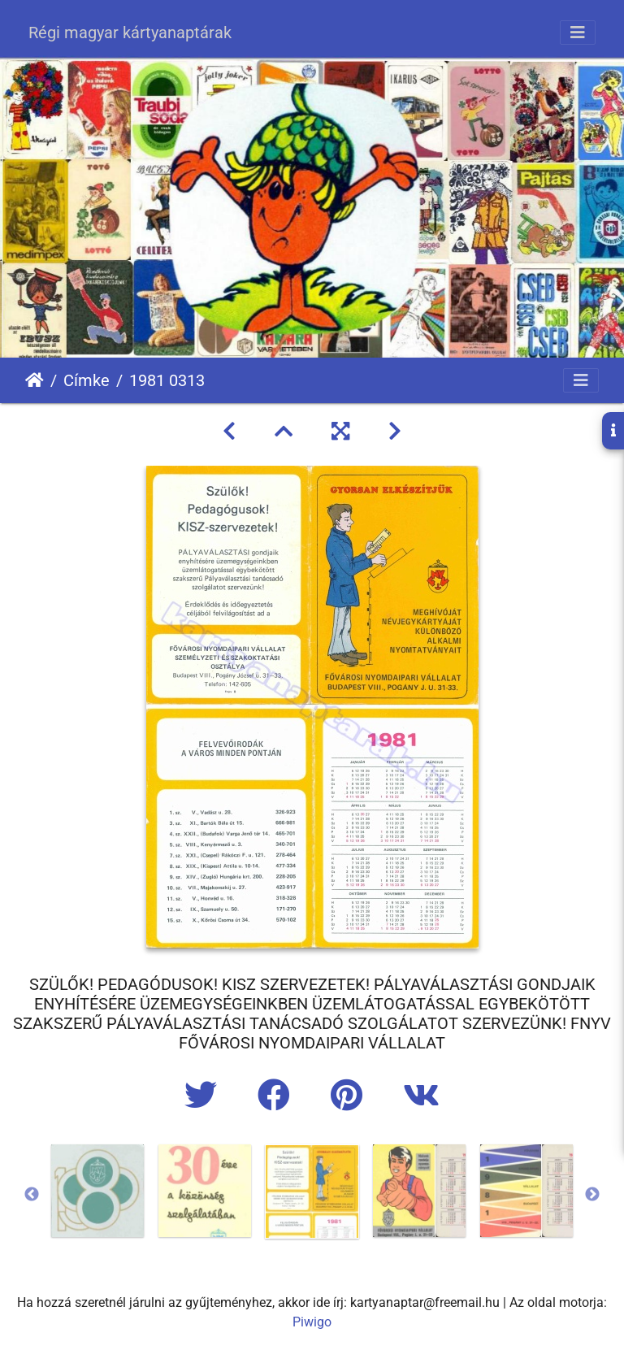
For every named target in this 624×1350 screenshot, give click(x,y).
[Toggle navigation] (578, 32)
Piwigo (312, 1322)
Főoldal (34, 380)
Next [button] (592, 1195)
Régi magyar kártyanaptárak (130, 32)
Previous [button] (32, 1195)
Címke (86, 380)
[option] (97, 1190)
